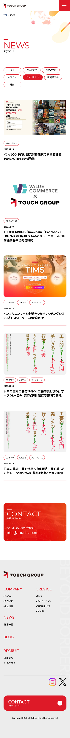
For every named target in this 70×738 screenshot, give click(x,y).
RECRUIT (11, 650)
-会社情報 (8, 606)
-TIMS (39, 596)
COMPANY (32, 70)
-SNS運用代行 (43, 606)
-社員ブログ (9, 662)
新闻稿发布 (53, 77)
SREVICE (44, 589)
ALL (12, 70)
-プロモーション (43, 601)
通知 (12, 84)
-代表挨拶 (8, 601)
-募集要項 (8, 657)
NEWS (9, 617)
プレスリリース (33, 77)
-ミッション (9, 596)
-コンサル (40, 611)
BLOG (9, 637)
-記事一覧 (8, 624)
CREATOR (51, 70)
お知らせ (12, 77)
